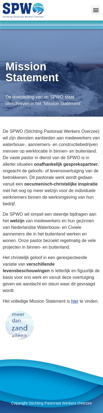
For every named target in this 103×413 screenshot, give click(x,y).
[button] (95, 10)
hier (75, 301)
